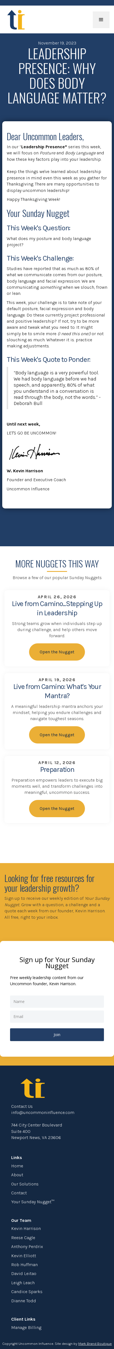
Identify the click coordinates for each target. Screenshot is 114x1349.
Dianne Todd (23, 1300)
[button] (101, 19)
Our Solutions (25, 1184)
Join (57, 1034)
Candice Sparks (26, 1291)
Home (17, 1165)
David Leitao (23, 1273)
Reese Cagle (23, 1237)
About (17, 1174)
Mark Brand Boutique (95, 1343)
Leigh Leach (23, 1282)
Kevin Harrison (26, 1228)
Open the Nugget (57, 651)
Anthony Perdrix (27, 1246)
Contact (19, 1192)
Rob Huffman (24, 1264)
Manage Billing (26, 1327)
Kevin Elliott (23, 1255)
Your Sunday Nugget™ (32, 1201)
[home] (14, 19)
